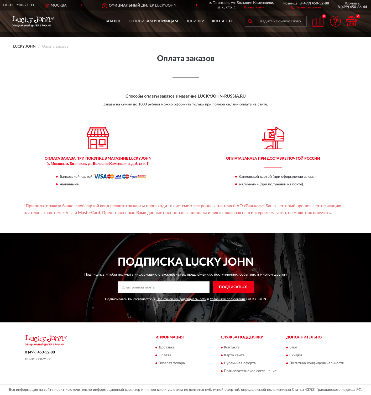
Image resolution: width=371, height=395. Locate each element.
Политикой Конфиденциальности (181, 299)
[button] (306, 7)
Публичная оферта (240, 363)
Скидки (295, 355)
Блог (293, 348)
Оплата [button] (165, 355)
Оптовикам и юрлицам (153, 21)
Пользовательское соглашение (250, 371)
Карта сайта (234, 355)
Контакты (222, 21)
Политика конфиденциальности (316, 363)
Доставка (167, 348)
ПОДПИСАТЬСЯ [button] (233, 287)
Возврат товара (172, 363)
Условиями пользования (227, 299)
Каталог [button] (112, 21)
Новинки (195, 21)
